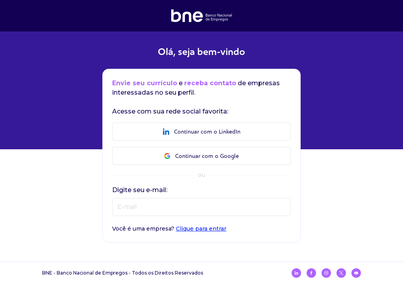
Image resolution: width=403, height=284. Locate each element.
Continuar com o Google (201, 156)
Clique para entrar (201, 228)
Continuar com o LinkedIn (201, 131)
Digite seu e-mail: (139, 190)
